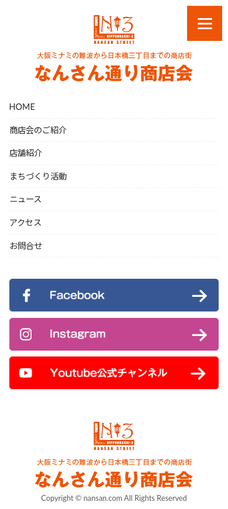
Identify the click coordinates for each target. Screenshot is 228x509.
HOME (22, 107)
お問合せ (25, 246)
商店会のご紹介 (38, 130)
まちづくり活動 (38, 176)
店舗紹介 (25, 153)
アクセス (25, 222)
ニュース (25, 199)
